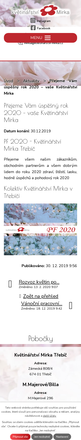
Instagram (40, 21)
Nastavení (62, 436)
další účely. (49, 416)
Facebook (40, 28)
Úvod (8, 80)
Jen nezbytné (42, 436)
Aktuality (31, 80)
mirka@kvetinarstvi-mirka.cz (40, 43)
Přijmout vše (20, 436)
